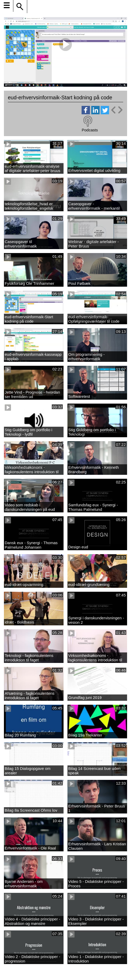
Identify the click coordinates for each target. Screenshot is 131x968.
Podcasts (90, 130)
